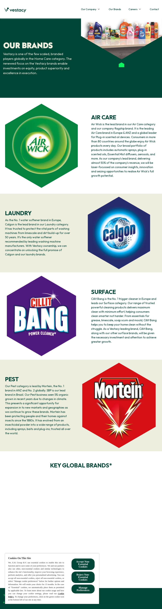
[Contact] (154, 9)
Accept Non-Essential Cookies (83, 564)
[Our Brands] (115, 9)
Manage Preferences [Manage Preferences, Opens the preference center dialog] (83, 589)
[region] (52, 578)
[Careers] (133, 9)
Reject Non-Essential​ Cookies (83, 577)
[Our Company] (88, 9)
